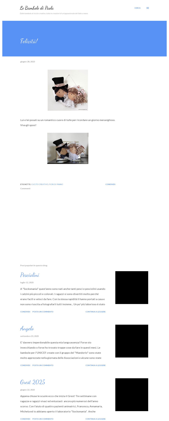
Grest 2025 (32, 382)
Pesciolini (29, 275)
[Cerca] (137, 8)
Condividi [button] (110, 184)
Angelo (27, 328)
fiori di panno (56, 184)
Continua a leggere (96, 312)
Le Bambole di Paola (37, 8)
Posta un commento (42, 312)
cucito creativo (39, 184)
